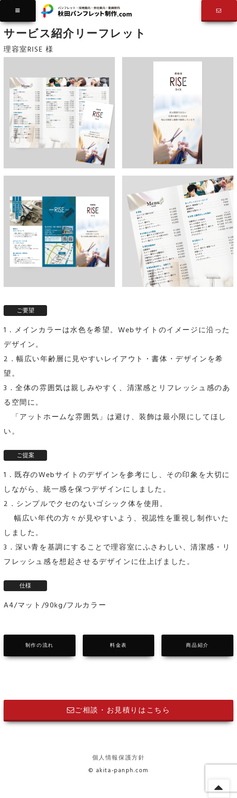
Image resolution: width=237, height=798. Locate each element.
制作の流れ (39, 645)
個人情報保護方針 (118, 758)
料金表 (118, 645)
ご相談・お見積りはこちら (119, 711)
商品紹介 (197, 645)
